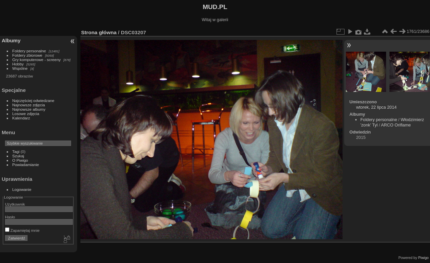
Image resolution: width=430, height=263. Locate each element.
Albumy (11, 40)
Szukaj (18, 156)
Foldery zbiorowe (27, 55)
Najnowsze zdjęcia (28, 105)
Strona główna (99, 32)
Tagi (16, 151)
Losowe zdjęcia (25, 113)
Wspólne (20, 68)
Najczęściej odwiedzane (33, 100)
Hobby (18, 64)
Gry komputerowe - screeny (36, 59)
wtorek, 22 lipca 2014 (376, 107)
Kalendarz (21, 118)
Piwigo (423, 258)
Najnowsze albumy (29, 109)
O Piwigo (20, 160)
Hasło (10, 217)
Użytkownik (15, 204)
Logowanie (22, 189)
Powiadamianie (25, 164)
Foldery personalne (29, 51)
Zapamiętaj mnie (22, 230)
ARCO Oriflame (396, 124)
